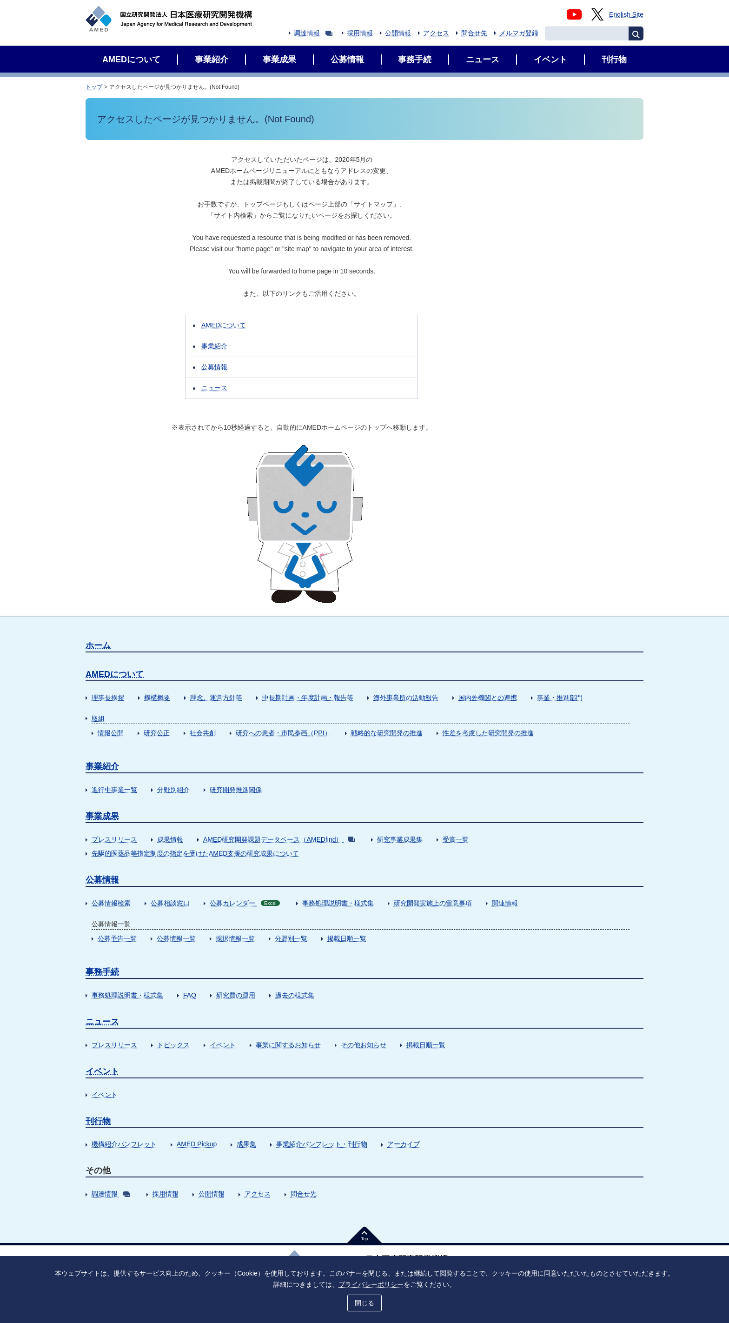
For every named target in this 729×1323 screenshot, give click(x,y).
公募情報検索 (111, 903)
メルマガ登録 (518, 33)
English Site (626, 14)
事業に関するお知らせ (288, 1045)
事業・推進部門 (560, 697)
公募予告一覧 (117, 938)
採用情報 (360, 33)
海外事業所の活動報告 (405, 697)
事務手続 (102, 972)
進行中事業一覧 (114, 789)
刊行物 (98, 1121)
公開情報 (398, 33)
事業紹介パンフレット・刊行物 (321, 1144)
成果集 (246, 1144)
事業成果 (102, 816)
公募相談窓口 (170, 903)
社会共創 (203, 733)
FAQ (189, 995)
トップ (94, 87)
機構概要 (157, 697)
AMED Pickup (197, 1144)
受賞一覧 (456, 839)
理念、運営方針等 (216, 697)
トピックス (173, 1045)
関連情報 (505, 903)
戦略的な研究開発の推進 (387, 733)
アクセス (436, 33)
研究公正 (157, 733)
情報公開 (111, 733)
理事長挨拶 (108, 697)
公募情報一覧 (176, 938)
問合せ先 (474, 33)
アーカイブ (403, 1144)
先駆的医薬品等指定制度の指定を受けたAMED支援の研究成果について (195, 853)
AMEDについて (223, 325)
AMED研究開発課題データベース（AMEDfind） (279, 839)
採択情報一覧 (235, 938)
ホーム (98, 645)
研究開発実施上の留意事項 (433, 903)
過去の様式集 (294, 995)
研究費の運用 (235, 995)
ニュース (214, 388)
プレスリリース (114, 839)
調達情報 (313, 33)
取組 (98, 718)
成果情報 (170, 839)
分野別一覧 (291, 938)
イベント (223, 1045)
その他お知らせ (363, 1045)
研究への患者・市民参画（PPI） (283, 733)
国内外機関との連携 (487, 697)
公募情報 (214, 367)
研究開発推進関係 (236, 789)
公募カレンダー (245, 903)
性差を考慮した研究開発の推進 (488, 733)
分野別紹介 (173, 789)
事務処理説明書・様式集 (338, 903)
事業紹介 (214, 346)
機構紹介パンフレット (124, 1144)
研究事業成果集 (400, 839)
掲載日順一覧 (346, 938)
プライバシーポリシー (371, 1284)
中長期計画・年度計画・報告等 (307, 697)
